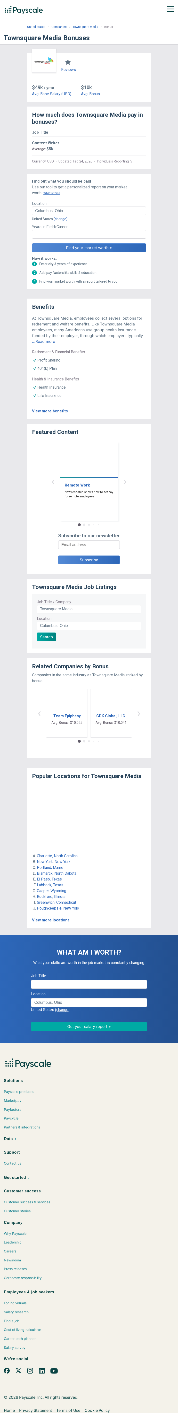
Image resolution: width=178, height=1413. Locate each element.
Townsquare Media (85, 27)
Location (44, 618)
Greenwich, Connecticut (56, 902)
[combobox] (89, 211)
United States (36, 27)
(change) (60, 219)
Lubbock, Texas (50, 885)
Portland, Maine (50, 867)
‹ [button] (53, 481)
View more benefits (50, 411)
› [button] (125, 481)
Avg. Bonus (90, 94)
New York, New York (54, 861)
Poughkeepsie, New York (58, 908)
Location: (39, 203)
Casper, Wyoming (51, 890)
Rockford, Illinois (51, 896)
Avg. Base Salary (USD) (51, 94)
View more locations (51, 920)
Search (46, 636)
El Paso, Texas (49, 879)
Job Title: (39, 975)
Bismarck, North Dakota (56, 873)
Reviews (68, 69)
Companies (59, 27)
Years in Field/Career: (50, 226)
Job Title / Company (54, 602)
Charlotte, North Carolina (57, 856)
